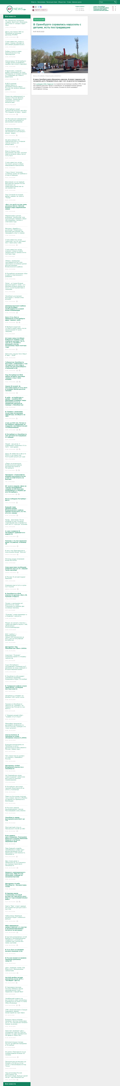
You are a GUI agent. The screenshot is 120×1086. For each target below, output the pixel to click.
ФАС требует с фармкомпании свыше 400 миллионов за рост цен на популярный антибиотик (16, 638)
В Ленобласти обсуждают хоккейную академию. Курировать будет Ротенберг (16, 679)
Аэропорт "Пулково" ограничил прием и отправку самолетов (16, 658)
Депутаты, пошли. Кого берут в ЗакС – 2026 (16, 356)
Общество (62, 2)
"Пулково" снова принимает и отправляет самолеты (16, 616)
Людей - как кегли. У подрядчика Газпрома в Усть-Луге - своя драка (16, 446)
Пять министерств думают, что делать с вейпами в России (16, 758)
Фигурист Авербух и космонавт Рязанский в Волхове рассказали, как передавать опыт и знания (16, 232)
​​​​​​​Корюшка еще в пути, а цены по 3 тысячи (16, 587)
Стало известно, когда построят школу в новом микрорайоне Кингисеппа (16, 165)
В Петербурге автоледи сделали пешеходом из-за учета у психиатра (16, 789)
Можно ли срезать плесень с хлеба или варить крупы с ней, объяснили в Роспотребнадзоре (16, 626)
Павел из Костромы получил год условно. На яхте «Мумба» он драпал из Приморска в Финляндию (16, 800)
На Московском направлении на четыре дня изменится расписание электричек (16, 121)
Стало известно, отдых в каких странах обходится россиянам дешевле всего (16, 44)
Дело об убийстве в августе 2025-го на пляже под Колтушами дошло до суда (16, 456)
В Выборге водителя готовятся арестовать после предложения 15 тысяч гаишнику (16, 330)
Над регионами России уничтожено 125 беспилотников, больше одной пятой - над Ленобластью (16, 1076)
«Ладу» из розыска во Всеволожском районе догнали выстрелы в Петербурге (16, 467)
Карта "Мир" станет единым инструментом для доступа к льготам (16, 909)
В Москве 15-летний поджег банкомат (16, 579)
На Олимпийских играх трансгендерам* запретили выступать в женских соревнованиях (16, 779)
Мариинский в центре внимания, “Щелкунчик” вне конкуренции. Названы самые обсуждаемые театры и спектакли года (16, 220)
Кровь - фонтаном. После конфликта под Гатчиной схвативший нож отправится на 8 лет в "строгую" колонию (16, 523)
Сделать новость (41, 10)
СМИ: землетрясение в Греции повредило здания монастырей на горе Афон (16, 1012)
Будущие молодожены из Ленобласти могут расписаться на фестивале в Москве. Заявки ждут (16, 748)
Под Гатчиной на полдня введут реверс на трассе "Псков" (16, 197)
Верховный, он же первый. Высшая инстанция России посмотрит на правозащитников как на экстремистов (16, 186)
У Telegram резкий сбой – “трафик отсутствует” (16, 717)
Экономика (41, 2)
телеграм (38, 7)
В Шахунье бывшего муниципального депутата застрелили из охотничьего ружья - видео (16, 132)
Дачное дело (77, 2)
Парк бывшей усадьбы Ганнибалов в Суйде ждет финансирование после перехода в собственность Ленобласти (16, 853)
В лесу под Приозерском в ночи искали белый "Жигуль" (16, 552)
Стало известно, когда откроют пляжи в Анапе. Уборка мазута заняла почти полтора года (16, 253)
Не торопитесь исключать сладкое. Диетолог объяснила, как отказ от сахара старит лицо (16, 24)
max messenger (41, 7)
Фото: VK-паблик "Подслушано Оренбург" (47, 75)
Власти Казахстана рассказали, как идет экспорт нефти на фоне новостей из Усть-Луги (16, 155)
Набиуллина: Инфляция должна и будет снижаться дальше (16, 918)
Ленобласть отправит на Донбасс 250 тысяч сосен (16, 697)
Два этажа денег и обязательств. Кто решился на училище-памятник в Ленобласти (16, 864)
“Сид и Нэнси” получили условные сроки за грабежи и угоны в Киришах (16, 175)
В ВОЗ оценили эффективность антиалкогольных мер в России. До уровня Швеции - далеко (16, 88)
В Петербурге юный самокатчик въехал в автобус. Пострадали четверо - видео (16, 112)
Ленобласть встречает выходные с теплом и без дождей (16, 299)
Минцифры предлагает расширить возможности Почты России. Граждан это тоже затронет (16, 727)
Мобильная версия (33, 7)
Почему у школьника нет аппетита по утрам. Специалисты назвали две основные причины (16, 607)
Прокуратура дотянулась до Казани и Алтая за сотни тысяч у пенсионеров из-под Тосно (16, 1065)
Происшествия (51, 2)
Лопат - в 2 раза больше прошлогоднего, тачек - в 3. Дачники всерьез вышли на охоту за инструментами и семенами (16, 288)
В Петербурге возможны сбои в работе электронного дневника (16, 276)
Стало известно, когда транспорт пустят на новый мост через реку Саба (16, 242)
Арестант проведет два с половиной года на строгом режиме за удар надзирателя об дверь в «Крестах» (16, 1034)
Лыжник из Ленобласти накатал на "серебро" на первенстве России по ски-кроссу (16, 707)
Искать (115, 2)
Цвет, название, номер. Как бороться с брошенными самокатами (16, 970)
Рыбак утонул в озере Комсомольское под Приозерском (16, 54)
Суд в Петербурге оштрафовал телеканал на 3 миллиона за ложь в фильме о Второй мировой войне (16, 668)
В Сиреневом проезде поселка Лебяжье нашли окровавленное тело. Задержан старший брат (16, 991)
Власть (33, 2)
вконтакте (36, 7)
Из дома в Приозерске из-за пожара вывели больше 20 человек (16, 1054)
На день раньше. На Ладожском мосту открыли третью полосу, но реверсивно (16, 143)
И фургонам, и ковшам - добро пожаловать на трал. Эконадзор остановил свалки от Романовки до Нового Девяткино (16, 75)
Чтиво (69, 2)
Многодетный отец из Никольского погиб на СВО (16, 829)
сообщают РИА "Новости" (45, 84)
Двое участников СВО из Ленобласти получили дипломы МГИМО (16, 34)
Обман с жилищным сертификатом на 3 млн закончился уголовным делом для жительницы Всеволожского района (16, 265)
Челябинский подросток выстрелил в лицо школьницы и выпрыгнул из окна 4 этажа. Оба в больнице (16, 1002)
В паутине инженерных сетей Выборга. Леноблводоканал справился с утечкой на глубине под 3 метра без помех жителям (16, 941)
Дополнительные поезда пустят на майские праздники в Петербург (16, 1045)
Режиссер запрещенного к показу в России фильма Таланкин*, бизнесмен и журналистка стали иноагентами (16, 101)
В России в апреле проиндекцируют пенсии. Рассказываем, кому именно (16, 810)
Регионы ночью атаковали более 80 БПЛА (16, 561)
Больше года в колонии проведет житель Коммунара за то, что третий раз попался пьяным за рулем (16, 1023)
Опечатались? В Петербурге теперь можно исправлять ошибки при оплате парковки (16, 63)
